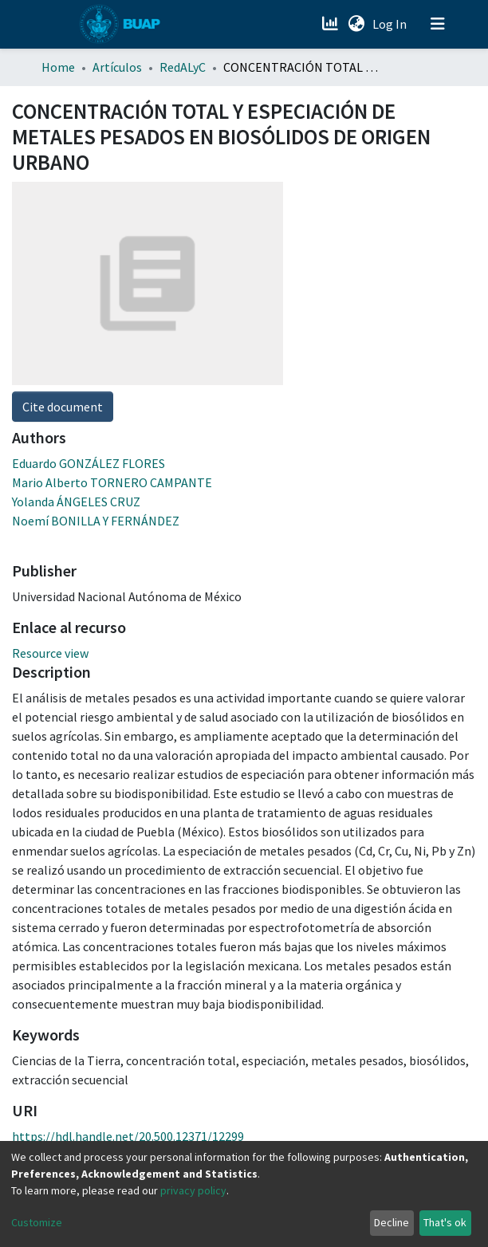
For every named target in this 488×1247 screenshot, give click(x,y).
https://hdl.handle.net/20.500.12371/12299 (128, 1136)
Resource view (50, 653)
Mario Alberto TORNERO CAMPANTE (112, 482)
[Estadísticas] (331, 23)
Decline (391, 1222)
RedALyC (182, 67)
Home (58, 67)
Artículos (117, 67)
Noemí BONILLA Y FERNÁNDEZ (95, 521)
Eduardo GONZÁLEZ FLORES (88, 463)
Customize (36, 1222)
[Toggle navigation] (437, 24)
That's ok (444, 1222)
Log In (391, 24)
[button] (356, 23)
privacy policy (193, 1190)
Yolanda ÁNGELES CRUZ (76, 501)
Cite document (62, 407)
